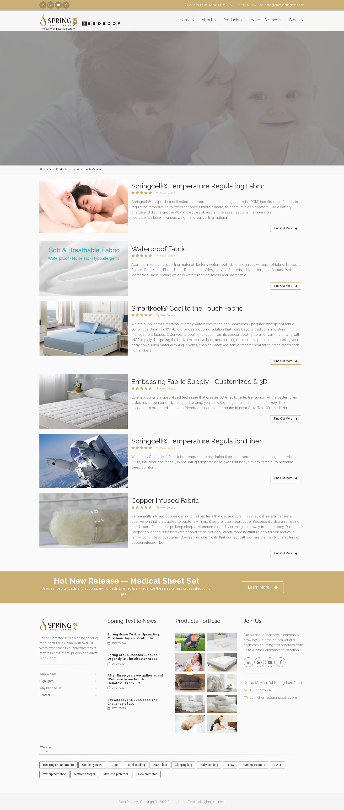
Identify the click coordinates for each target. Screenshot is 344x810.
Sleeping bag (183, 765)
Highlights (46, 681)
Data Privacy (128, 802)
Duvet (277, 765)
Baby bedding (209, 765)
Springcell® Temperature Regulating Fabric (197, 186)
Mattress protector (115, 774)
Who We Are (48, 674)
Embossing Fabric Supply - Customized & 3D (199, 382)
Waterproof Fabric (159, 249)
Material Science (264, 20)
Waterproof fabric (54, 774)
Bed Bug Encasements (58, 765)
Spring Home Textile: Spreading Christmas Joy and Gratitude (133, 636)
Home (185, 20)
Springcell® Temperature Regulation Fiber (196, 441)
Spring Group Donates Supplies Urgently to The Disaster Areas (132, 657)
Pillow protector (146, 774)
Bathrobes (160, 765)
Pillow (230, 765)
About (207, 20)
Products (231, 20)
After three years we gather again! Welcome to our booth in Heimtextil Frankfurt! (135, 679)
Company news (92, 765)
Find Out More (285, 228)
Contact (44, 695)
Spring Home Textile (182, 802)
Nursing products (253, 765)
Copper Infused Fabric (165, 501)
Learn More (263, 587)
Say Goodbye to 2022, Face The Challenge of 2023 (133, 701)
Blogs (294, 20)
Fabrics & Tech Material (87, 169)
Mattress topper (84, 774)
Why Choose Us (50, 688)
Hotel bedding (136, 765)
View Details (165, 193)
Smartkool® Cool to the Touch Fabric (187, 308)
